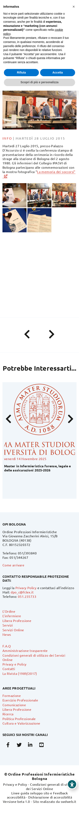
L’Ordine (8, 611)
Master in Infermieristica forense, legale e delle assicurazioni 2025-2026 (37, 468)
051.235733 (27, 596)
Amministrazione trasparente (25, 650)
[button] (73, 6)
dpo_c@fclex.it (22, 592)
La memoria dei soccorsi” (56, 172)
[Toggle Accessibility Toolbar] (72, 784)
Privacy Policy (26, 588)
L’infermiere (11, 616)
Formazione (11, 695)
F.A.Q (6, 646)
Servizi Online (13, 630)
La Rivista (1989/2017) (19, 673)
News (6, 634)
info (7, 138)
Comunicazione (14, 705)
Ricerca (8, 714)
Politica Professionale (19, 719)
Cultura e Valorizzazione (21, 723)
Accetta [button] (57, 72)
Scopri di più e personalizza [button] (39, 82)
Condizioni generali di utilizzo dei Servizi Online (51, 786)
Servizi (7, 625)
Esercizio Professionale (20, 700)
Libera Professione (16, 620)
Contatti (8, 669)
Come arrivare (13, 565)
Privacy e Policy (14, 664)
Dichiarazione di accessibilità (50, 797)
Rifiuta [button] (21, 72)
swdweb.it (68, 801)
